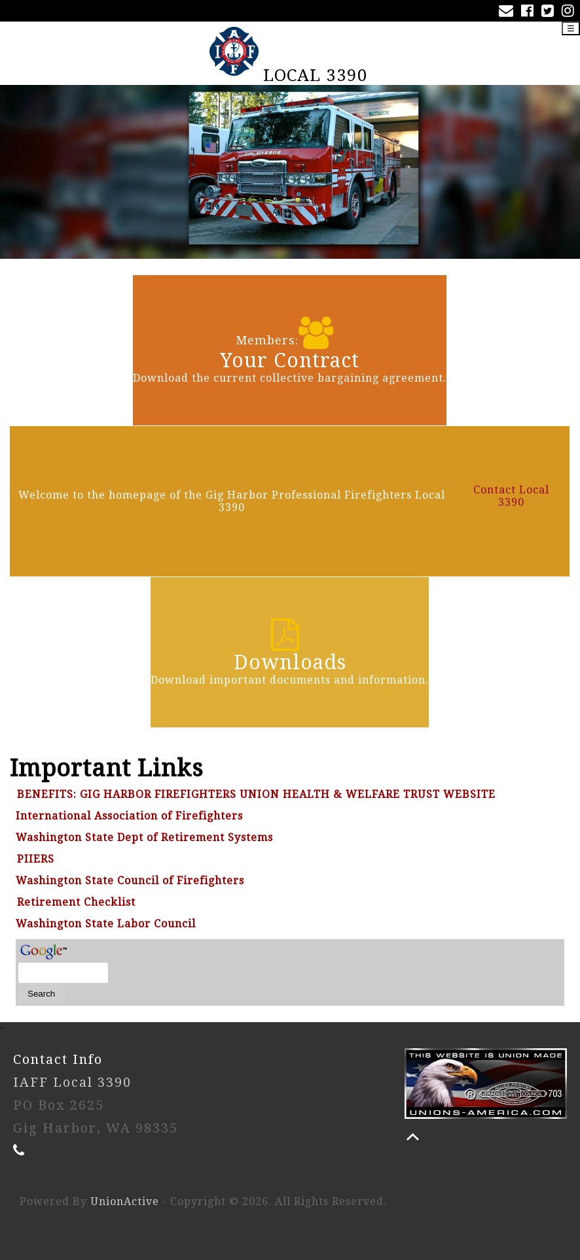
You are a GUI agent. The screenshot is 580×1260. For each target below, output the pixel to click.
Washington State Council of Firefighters (130, 880)
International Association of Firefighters (129, 816)
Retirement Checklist (76, 902)
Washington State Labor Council (106, 924)
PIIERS (35, 859)
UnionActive (124, 1201)
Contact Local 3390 (511, 496)
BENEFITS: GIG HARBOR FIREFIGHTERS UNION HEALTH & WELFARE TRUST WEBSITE (256, 794)
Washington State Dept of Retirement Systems (144, 837)
